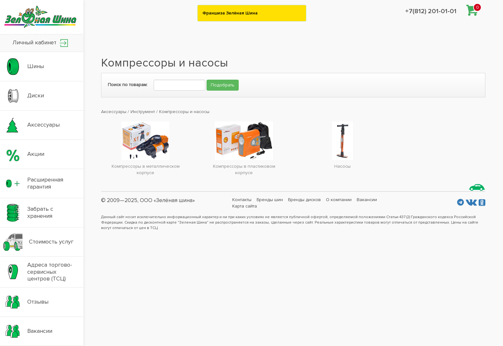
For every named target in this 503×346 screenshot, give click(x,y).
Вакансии (367, 199)
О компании (339, 199)
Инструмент (143, 111)
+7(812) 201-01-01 (430, 11)
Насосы (342, 166)
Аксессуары (113, 111)
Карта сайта (244, 206)
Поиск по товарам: (128, 84)
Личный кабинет (40, 43)
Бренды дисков (304, 199)
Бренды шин (270, 199)
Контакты (242, 199)
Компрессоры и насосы (184, 111)
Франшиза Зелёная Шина (230, 13)
